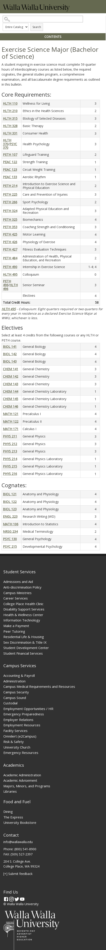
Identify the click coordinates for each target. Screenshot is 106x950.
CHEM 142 (10, 376)
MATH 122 (10, 421)
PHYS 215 (10, 466)
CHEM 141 (10, 369)
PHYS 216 (10, 474)
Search (36, 27)
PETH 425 (10, 234)
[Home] (36, 10)
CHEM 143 (10, 384)
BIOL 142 (10, 354)
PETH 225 (10, 194)
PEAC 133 (10, 177)
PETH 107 (10, 154)
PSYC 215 (10, 546)
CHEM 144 (10, 391)
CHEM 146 (10, 406)
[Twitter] (16, 899)
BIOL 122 (10, 502)
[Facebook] (6, 899)
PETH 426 (10, 242)
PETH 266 (10, 202)
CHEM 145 (10, 399)
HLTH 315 (10, 118)
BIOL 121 (10, 494)
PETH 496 (7, 283)
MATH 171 (10, 429)
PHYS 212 (10, 444)
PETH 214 (10, 186)
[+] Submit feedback (17, 874)
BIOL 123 (10, 509)
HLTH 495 (10, 274)
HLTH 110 (10, 103)
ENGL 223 (10, 516)
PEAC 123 (10, 169)
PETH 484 (10, 258)
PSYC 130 (10, 539)
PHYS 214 (10, 459)
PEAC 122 (10, 162)
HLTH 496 (10, 287)
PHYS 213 (10, 451)
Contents (52, 37)
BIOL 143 (10, 361)
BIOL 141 (10, 346)
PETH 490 (10, 267)
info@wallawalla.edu (18, 842)
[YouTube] (22, 899)
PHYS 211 (10, 436)
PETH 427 (10, 249)
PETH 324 (10, 211)
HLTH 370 (7, 142)
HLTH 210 (10, 111)
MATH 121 (10, 414)
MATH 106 (10, 524)
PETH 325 (10, 219)
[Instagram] (11, 899)
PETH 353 (10, 227)
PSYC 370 (10, 146)
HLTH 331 (10, 133)
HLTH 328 (10, 126)
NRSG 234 (10, 531)
